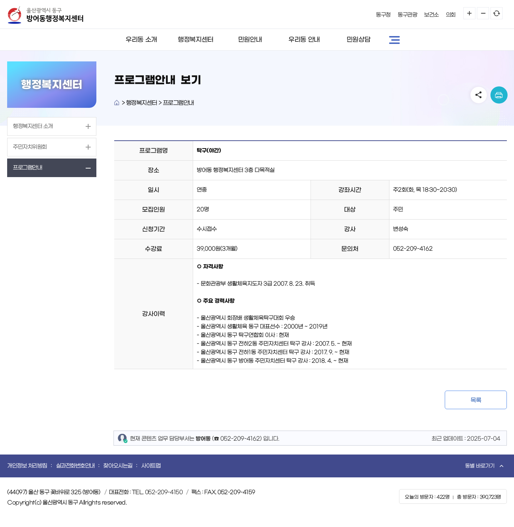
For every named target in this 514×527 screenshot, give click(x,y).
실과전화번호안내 (75, 465)
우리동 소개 (141, 39)
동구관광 (407, 14)
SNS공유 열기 (478, 95)
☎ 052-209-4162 (237, 438)
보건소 (431, 14)
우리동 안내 (303, 39)
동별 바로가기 (479, 465)
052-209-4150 (164, 492)
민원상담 (358, 39)
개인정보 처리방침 (27, 465)
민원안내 (250, 39)
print (499, 95)
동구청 (383, 14)
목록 (475, 400)
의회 (450, 14)
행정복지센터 (195, 39)
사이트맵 (150, 465)
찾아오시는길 (117, 465)
